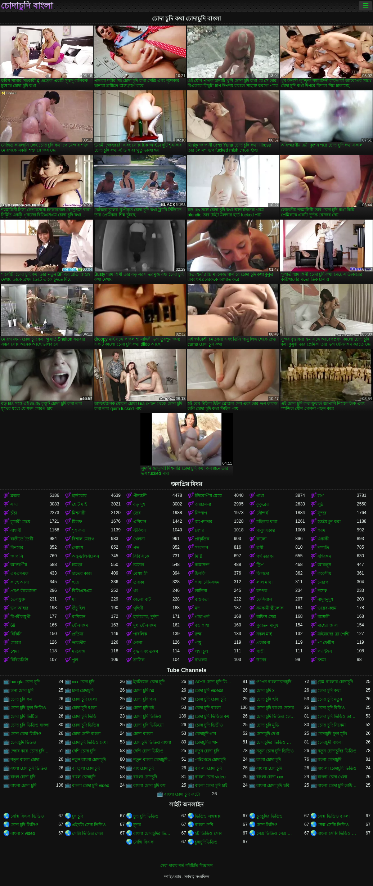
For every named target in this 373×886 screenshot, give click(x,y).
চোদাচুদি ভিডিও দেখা (90, 742)
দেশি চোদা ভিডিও (148, 751)
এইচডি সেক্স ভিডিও (89, 824)
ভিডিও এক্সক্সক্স (208, 816)
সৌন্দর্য (262, 513)
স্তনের (261, 659)
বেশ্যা (199, 530)
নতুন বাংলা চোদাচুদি (89, 759)
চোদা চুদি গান (144, 699)
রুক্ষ (198, 634)
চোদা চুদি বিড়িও (331, 707)
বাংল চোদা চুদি (22, 776)
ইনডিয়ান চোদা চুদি (149, 681)
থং (135, 590)
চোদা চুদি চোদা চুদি (210, 699)
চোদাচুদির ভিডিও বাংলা (276, 742)
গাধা (260, 495)
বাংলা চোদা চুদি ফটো (182, 794)
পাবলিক (140, 634)
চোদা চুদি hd (143, 690)
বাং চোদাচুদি (143, 768)
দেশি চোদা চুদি (84, 751)
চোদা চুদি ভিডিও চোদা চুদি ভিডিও (276, 716)
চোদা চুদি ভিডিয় (85, 725)
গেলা (137, 642)
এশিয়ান (139, 521)
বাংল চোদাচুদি (83, 776)
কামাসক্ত (202, 564)
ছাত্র (75, 582)
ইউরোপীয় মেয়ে (208, 495)
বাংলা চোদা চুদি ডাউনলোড (337, 785)
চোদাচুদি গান (205, 733)
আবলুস (324, 564)
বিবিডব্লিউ (19, 659)
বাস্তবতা (201, 599)
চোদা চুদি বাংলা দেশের (275, 707)
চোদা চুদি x (265, 690)
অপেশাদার (203, 521)
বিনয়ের (16, 547)
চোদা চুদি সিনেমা (332, 725)
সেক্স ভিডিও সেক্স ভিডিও (276, 833)
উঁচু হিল (78, 608)
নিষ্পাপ (201, 513)
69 (12, 625)
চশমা (14, 651)
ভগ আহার (19, 608)
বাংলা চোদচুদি (145, 776)
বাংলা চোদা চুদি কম (149, 785)
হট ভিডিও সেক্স (208, 833)
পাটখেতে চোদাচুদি (210, 759)
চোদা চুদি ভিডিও (147, 716)
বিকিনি (16, 634)
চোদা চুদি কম (21, 699)
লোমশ (77, 547)
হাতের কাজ (82, 573)
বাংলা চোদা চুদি (23, 785)
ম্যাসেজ (78, 651)
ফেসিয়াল (264, 599)
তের (137, 513)
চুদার (137, 824)
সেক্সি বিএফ (143, 842)
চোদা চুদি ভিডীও (209, 725)
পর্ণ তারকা (265, 556)
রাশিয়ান (78, 616)
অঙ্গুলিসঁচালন (85, 556)
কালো (261, 538)
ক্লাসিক (138, 659)
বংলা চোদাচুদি (329, 759)
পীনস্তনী (140, 495)
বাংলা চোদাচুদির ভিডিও (152, 833)
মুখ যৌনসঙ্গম (144, 625)
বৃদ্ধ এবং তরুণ (145, 651)
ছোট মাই (79, 504)
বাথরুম (201, 659)
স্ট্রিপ (260, 564)
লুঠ (320, 504)
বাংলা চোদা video (210, 776)
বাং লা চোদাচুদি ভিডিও (337, 768)
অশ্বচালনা (203, 504)
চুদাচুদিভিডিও (206, 842)
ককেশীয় (324, 573)
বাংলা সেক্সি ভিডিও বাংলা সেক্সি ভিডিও (337, 833)
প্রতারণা (263, 642)
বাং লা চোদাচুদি (269, 768)
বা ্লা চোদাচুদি (86, 768)
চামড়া (77, 564)
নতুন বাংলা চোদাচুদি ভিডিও (152, 759)
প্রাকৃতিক (202, 538)
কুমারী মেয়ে (20, 521)
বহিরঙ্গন (324, 556)
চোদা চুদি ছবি (267, 699)
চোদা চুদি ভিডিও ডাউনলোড (337, 716)
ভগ (321, 495)
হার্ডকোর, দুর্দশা (145, 616)
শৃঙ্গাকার (78, 530)
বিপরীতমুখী (20, 616)
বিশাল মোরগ (83, 538)
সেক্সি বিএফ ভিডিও (27, 816)
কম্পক (261, 590)
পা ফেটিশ (326, 642)
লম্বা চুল (201, 651)
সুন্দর (322, 513)
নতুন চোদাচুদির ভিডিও (337, 751)
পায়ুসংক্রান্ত (265, 530)
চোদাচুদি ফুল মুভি (332, 733)
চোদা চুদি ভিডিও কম (212, 716)
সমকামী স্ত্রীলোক (269, 608)
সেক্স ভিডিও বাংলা (334, 816)
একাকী (323, 538)
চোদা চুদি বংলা (84, 707)
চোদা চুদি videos (209, 690)
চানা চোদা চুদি (21, 690)
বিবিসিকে (141, 556)
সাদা (14, 504)
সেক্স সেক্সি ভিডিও (333, 824)
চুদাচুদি (77, 816)
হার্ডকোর (79, 495)
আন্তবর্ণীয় (18, 564)
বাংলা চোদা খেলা (332, 776)
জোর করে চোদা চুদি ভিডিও (30, 751)
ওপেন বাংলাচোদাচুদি (273, 681)
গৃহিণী (138, 608)
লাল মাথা (264, 582)
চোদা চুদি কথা (329, 690)
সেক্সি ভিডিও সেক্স (87, 833)
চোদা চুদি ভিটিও (24, 716)
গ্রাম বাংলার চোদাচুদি (335, 681)
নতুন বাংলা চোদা (24, 759)
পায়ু (198, 642)
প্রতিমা (77, 634)
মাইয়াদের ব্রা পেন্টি (333, 634)
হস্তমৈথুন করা (329, 521)
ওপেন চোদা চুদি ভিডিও (214, 681)
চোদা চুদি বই (143, 707)
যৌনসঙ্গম (80, 625)
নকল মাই (264, 634)
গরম (321, 530)
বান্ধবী (15, 530)
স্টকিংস (139, 530)
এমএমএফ (19, 573)
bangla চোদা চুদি (25, 681)
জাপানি (16, 556)
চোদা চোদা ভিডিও (25, 733)
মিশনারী (78, 513)
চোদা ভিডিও (267, 824)
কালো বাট (141, 599)
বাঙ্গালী (323, 616)
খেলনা (139, 538)
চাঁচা (13, 513)
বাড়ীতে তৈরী (21, 538)
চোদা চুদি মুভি (267, 725)
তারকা (138, 582)
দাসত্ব (322, 590)
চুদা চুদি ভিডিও (145, 816)
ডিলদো (262, 573)
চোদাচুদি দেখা (267, 733)
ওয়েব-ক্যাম (327, 608)
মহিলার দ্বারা (266, 521)
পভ (136, 547)
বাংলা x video (22, 833)
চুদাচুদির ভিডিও (269, 816)
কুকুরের (262, 504)
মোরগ (323, 582)
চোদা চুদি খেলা (84, 699)
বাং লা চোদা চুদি (208, 768)
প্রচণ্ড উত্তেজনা (23, 590)
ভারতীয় (79, 642)
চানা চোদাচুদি (83, 690)
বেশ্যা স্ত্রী (140, 573)
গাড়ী (260, 651)
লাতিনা (201, 590)
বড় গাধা (202, 625)
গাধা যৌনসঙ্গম (207, 582)
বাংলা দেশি (204, 824)
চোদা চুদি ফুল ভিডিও (28, 707)
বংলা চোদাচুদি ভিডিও (28, 768)
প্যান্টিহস (325, 651)
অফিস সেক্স (266, 616)
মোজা (15, 642)
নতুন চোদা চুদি (207, 751)
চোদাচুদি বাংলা (27, 5)
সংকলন (201, 547)
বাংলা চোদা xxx (269, 776)
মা (74, 599)
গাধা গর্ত (202, 616)
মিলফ (77, 521)
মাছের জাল (327, 625)
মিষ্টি (198, 556)
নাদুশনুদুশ (325, 599)
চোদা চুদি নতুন (330, 699)
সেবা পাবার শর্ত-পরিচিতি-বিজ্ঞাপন (186, 865)
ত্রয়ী (259, 547)
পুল (75, 659)
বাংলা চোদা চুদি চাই (211, 785)
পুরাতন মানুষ (267, 625)
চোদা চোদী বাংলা (86, 733)
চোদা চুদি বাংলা (208, 707)
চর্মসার (138, 564)
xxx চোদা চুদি (83, 681)
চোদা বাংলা (142, 733)
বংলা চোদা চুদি (268, 759)
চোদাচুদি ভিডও (23, 742)
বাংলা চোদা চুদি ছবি (272, 785)
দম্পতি (323, 547)
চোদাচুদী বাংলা (330, 742)
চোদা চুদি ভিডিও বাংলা (29, 725)
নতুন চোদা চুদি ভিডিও (275, 751)
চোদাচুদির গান (207, 742)
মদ (197, 608)
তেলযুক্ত (18, 599)
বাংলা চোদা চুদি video (90, 785)
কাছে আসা (19, 582)
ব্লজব (15, 495)
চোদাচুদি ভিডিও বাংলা (152, 742)
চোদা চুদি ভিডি (84, 716)
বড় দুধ (139, 504)
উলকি (200, 573)
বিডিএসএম (82, 590)
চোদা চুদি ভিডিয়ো (148, 725)
